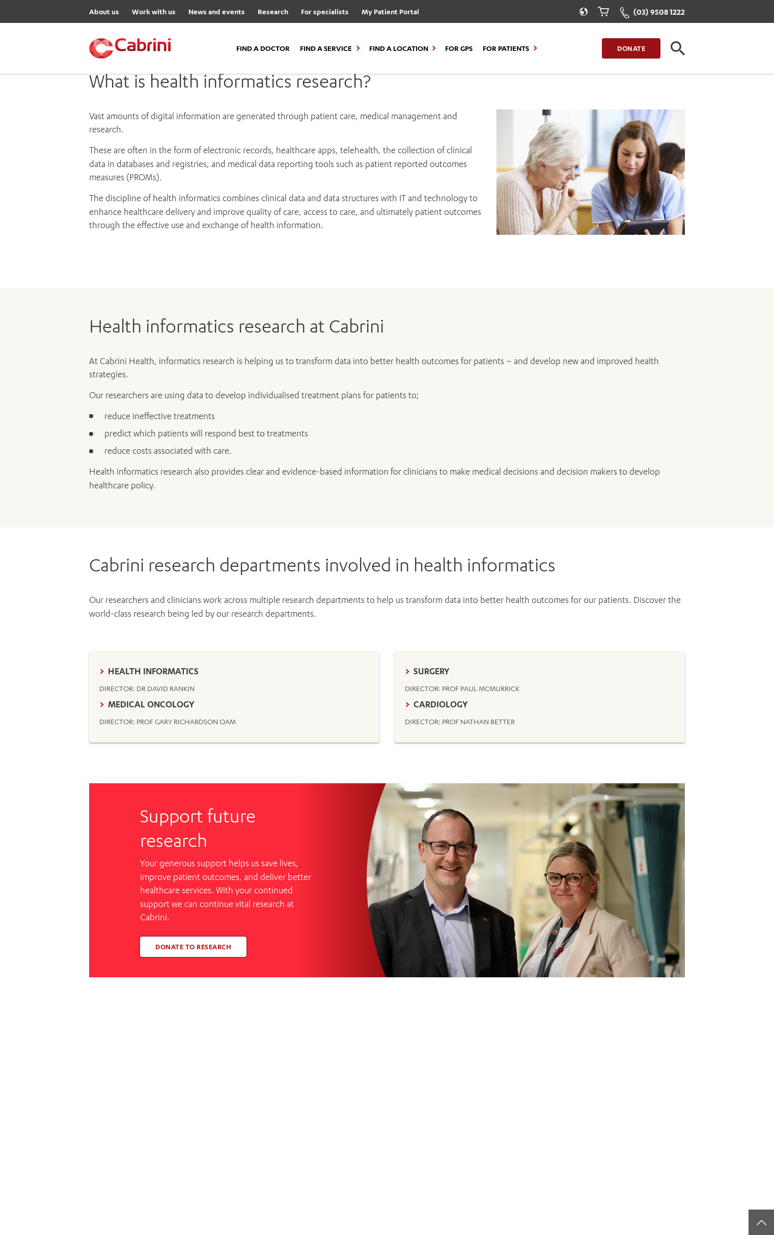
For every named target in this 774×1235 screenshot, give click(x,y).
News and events (216, 11)
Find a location (398, 48)
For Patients (506, 48)
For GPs (459, 48)
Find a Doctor (263, 48)
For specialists (325, 11)
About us (104, 11)
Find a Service (326, 48)
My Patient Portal (390, 11)
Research (273, 11)
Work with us (154, 11)
